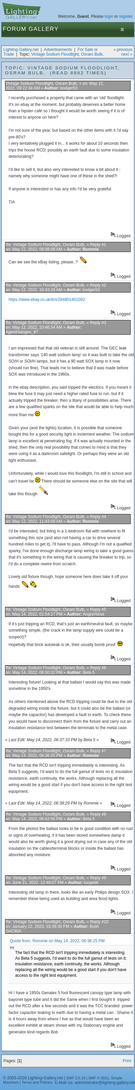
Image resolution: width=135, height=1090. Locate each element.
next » (126, 54)
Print (127, 1061)
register (126, 16)
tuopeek (91, 882)
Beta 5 (89, 672)
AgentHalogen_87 (21, 332)
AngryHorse (93, 614)
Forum (15, 29)
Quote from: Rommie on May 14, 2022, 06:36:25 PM (57, 941)
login (109, 16)
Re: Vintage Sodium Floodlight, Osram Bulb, (46, 244)
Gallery (44, 29)
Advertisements (58, 49)
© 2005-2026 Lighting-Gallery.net (33, 1078)
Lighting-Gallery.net (21, 49)
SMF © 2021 (98, 1078)
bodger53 (68, 88)
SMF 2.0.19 (75, 1078)
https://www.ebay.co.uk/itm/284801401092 (47, 299)
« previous (123, 49)
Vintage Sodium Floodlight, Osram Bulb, (67, 54)
